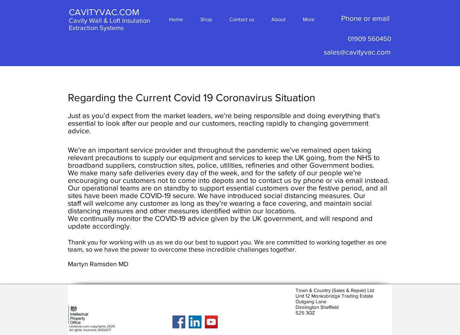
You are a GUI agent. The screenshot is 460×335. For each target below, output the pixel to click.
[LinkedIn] (195, 321)
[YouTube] (211, 321)
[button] (308, 19)
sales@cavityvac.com (357, 52)
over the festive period (326, 188)
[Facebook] (178, 321)
